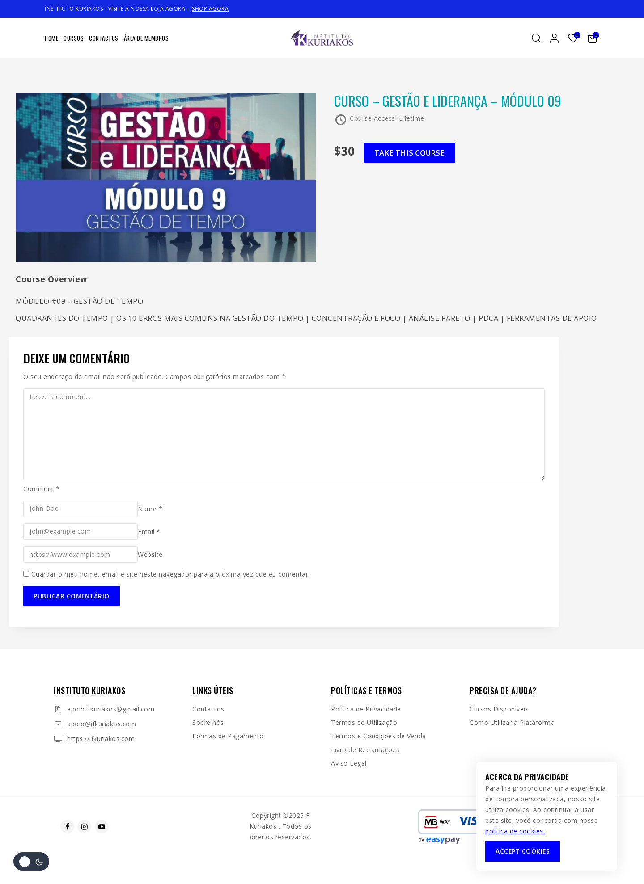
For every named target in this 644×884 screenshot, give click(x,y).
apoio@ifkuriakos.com (101, 724)
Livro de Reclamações (365, 749)
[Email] (80, 531)
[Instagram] (84, 826)
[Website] (80, 554)
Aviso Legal (349, 763)
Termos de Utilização (364, 722)
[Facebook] (67, 826)
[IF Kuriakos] (322, 38)
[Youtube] (102, 826)
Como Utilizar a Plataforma (512, 722)
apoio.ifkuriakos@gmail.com (110, 709)
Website (150, 554)
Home (51, 38)
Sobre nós (208, 722)
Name (150, 508)
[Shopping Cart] (593, 38)
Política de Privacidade (366, 709)
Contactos (104, 38)
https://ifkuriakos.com (101, 738)
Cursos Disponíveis (499, 709)
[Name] (80, 509)
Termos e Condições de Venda (378, 736)
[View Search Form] (536, 38)
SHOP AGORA (210, 9)
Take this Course (412, 152)
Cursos (74, 38)
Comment (41, 488)
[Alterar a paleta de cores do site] (31, 861)
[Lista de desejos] (573, 38)
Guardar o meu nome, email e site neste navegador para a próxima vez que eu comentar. (170, 574)
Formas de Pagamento (228, 736)
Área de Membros (146, 38)
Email (149, 531)
